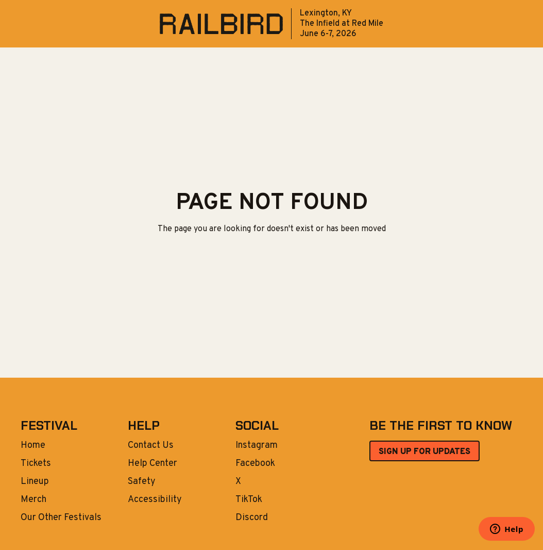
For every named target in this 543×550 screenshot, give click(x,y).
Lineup (35, 482)
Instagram (256, 445)
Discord (251, 518)
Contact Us (151, 445)
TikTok (248, 500)
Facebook (255, 463)
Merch (33, 500)
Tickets (36, 463)
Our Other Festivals (61, 518)
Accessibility (155, 500)
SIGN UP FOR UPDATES (424, 452)
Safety (142, 482)
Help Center (152, 463)
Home (33, 445)
